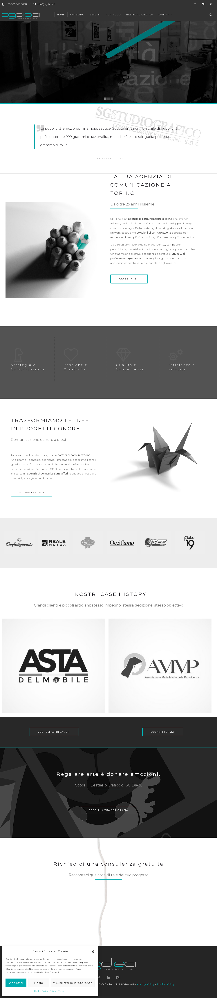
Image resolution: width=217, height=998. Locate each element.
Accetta (16, 983)
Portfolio (113, 14)
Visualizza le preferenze (73, 983)
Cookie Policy (41, 991)
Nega (38, 983)
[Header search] (210, 15)
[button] (93, 951)
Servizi (95, 14)
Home (61, 14)
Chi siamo (77, 14)
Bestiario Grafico (139, 14)
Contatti (165, 14)
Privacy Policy (57, 991)
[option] (21, 543)
